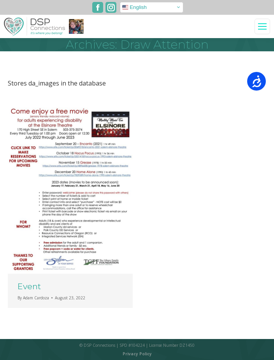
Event (29, 286)
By (33, 297)
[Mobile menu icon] (262, 26)
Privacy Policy (137, 354)
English (134, 7)
